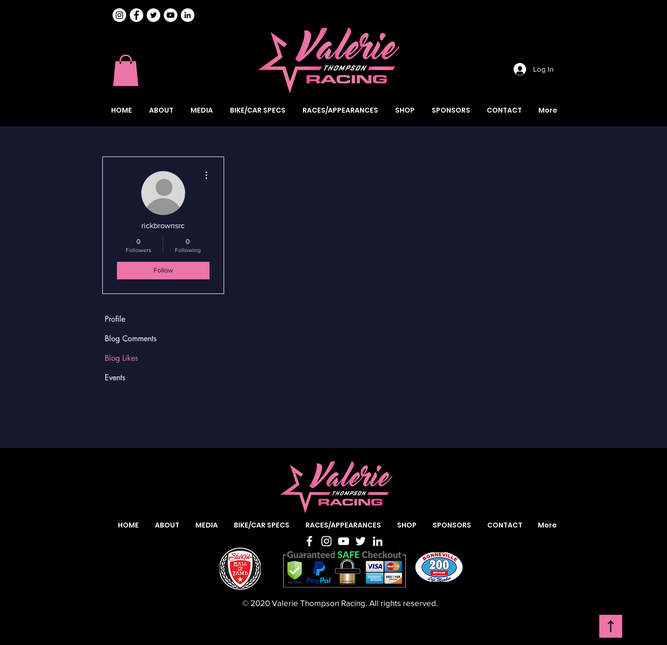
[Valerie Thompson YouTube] (170, 15)
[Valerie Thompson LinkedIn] (187, 15)
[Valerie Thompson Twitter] (153, 15)
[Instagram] (119, 15)
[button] (126, 70)
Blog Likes (121, 358)
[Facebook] (309, 541)
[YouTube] (343, 541)
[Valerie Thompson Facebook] (136, 15)
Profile (115, 319)
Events (115, 377)
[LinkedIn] (377, 541)
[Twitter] (360, 541)
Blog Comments (130, 338)
